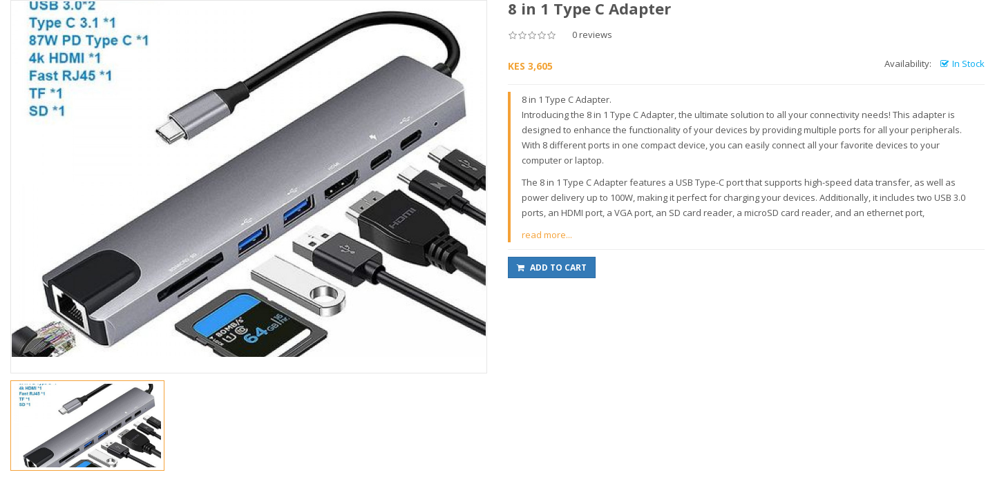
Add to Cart (552, 267)
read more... (547, 234)
